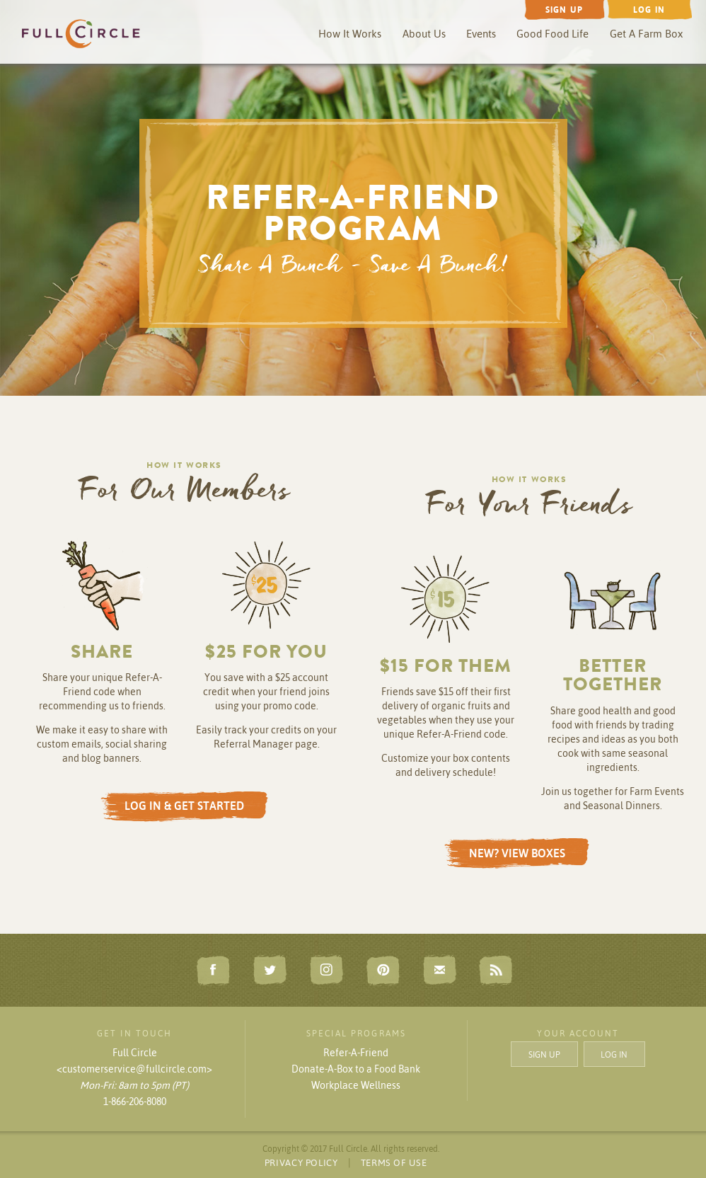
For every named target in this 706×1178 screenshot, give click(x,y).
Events (481, 33)
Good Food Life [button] (552, 33)
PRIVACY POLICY (301, 1162)
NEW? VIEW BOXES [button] (517, 853)
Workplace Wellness (355, 1085)
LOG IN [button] (614, 1053)
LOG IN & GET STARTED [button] (184, 806)
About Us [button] (424, 33)
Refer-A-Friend (355, 1052)
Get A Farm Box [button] (646, 33)
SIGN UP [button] (544, 1053)
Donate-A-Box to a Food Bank (355, 1069)
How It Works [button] (349, 33)
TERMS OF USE (394, 1162)
